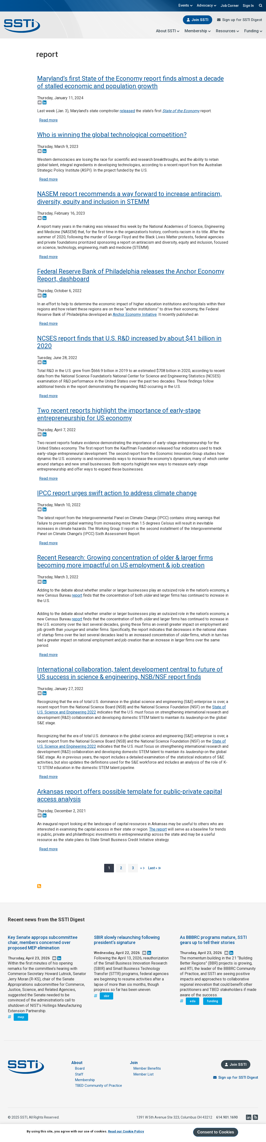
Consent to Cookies (215, 1132)
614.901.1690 (227, 1117)
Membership (198, 31)
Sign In (248, 6)
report (77, 595)
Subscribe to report (39, 886)
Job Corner (230, 6)
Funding (253, 31)
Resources (227, 31)
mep (21, 1017)
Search (260, 5)
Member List (143, 1074)
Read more (48, 120)
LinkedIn (248, 1117)
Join (134, 1062)
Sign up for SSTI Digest (242, 20)
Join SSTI (199, 20)
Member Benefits (147, 1068)
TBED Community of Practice (98, 1085)
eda (192, 1001)
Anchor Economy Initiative (135, 314)
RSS (255, 1117)
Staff (79, 1074)
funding (212, 1001)
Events (185, 5)
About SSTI (168, 31)
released (127, 111)
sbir (106, 996)
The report (158, 829)
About (76, 1062)
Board (80, 1068)
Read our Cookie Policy (126, 1131)
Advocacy (207, 5)
